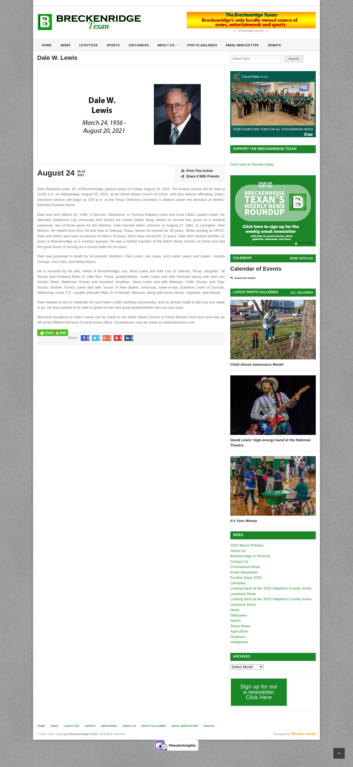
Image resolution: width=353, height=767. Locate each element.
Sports (117, 45)
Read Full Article (244, 278)
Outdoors (237, 637)
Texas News (240, 626)
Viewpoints (239, 642)
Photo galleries (211, 45)
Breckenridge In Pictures (249, 556)
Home (47, 45)
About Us (175, 46)
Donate (288, 45)
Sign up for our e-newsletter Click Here (258, 691)
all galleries (302, 292)
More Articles (301, 258)
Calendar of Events (255, 269)
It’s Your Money (243, 521)
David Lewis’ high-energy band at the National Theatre (269, 442)
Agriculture (238, 631)
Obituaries (144, 45)
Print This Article (197, 171)
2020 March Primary (246, 545)
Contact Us (239, 561)
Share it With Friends (200, 176)
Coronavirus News (245, 567)
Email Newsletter (254, 45)
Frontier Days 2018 (245, 577)
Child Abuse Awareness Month (256, 364)
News (66, 45)
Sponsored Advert (251, 31)
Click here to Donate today (251, 164)
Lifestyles (91, 45)
